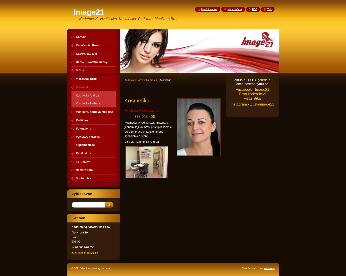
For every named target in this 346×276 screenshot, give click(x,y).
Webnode (269, 268)
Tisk (269, 9)
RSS (254, 9)
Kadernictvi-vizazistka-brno (139, 80)
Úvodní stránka (209, 9)
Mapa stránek (235, 9)
